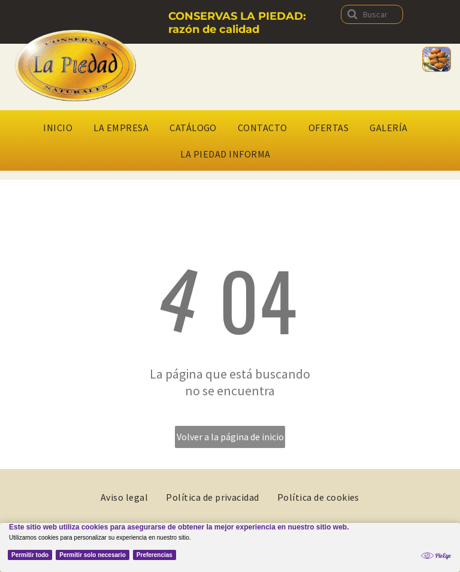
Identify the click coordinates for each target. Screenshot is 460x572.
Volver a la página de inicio (230, 437)
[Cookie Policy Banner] (230, 547)
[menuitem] (62, 127)
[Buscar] (372, 14)
